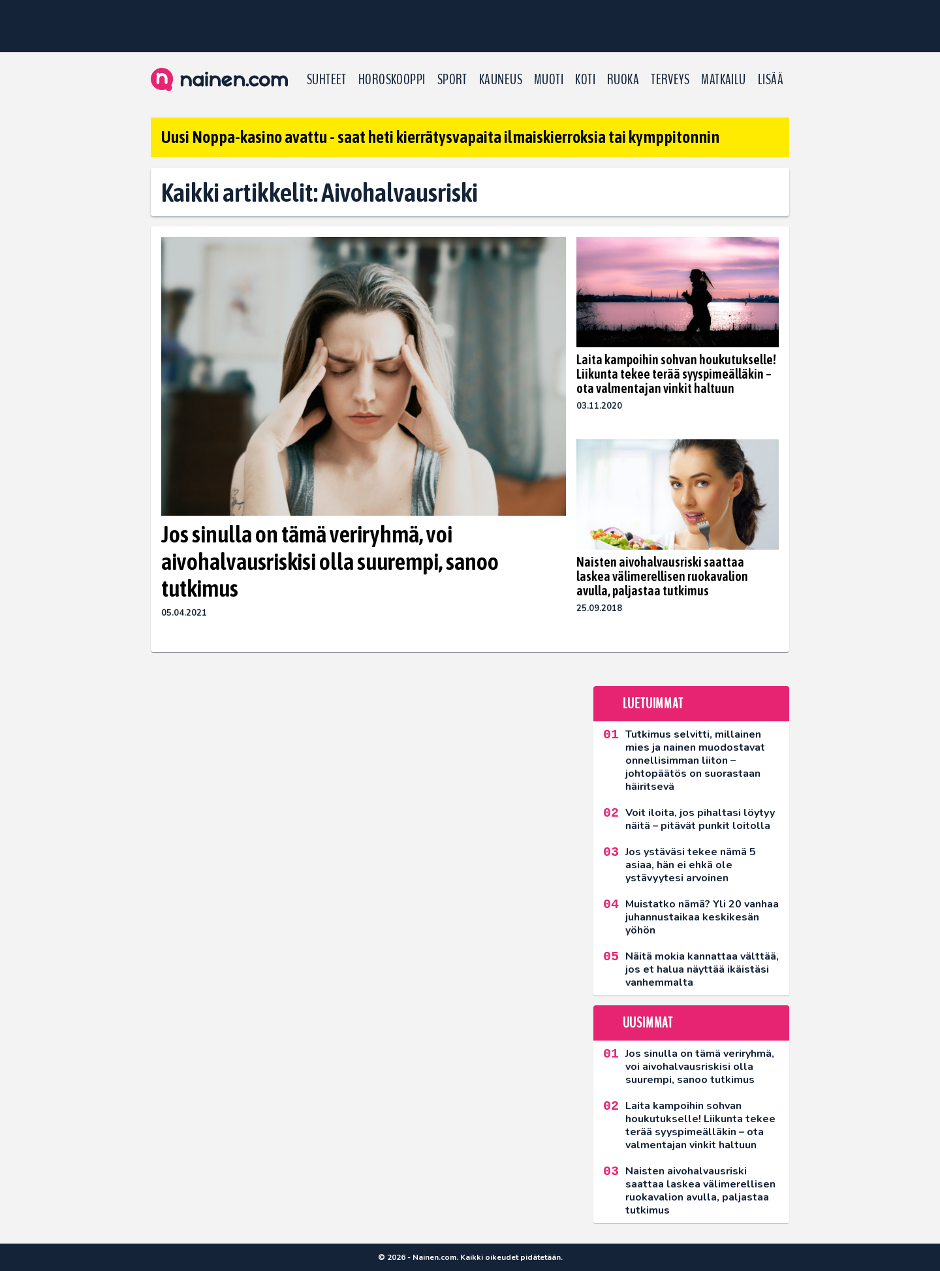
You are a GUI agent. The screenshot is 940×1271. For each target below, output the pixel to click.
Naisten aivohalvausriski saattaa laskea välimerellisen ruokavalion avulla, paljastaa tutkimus (662, 576)
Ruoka (623, 79)
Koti (585, 79)
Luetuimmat (653, 704)
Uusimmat (648, 1023)
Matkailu (723, 79)
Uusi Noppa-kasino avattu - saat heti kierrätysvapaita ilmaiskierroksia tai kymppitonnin (440, 137)
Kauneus (500, 79)
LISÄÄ (770, 79)
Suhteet (327, 79)
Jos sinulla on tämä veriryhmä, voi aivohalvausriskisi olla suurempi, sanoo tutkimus (330, 561)
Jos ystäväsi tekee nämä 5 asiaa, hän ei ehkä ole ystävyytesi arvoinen (690, 865)
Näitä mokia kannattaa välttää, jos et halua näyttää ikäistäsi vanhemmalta (702, 969)
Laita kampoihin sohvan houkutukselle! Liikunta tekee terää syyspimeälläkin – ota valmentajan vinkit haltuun (676, 374)
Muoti (548, 79)
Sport (452, 79)
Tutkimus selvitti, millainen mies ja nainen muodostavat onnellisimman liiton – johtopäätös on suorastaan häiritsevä (695, 760)
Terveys (670, 79)
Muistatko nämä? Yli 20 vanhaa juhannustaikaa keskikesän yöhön (702, 917)
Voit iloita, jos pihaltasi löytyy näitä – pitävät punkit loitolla (700, 819)
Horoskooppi (392, 79)
